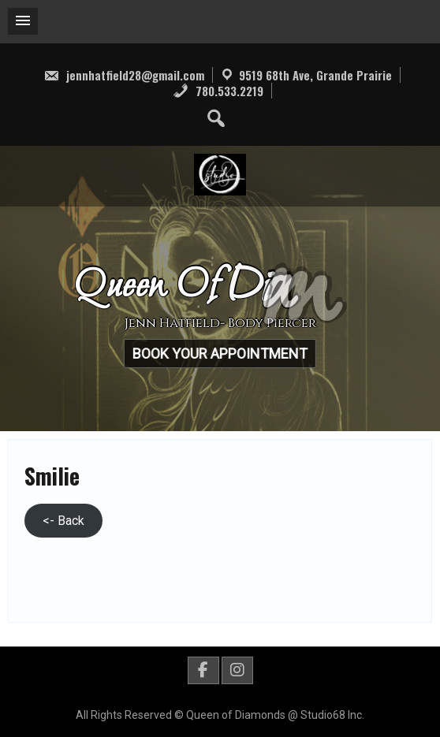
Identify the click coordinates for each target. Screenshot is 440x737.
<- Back (63, 520)
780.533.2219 (218, 90)
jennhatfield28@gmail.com (123, 75)
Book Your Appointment (216, 353)
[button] (23, 21)
